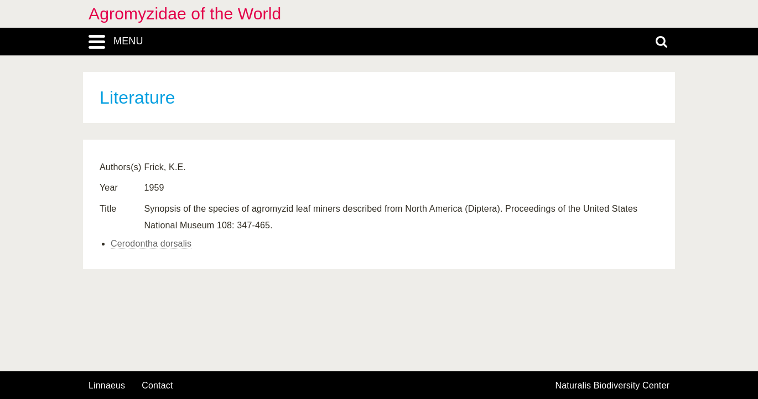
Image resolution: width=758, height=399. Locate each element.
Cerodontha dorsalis (151, 243)
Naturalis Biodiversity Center (612, 385)
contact (157, 385)
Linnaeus (107, 385)
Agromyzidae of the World (185, 13)
